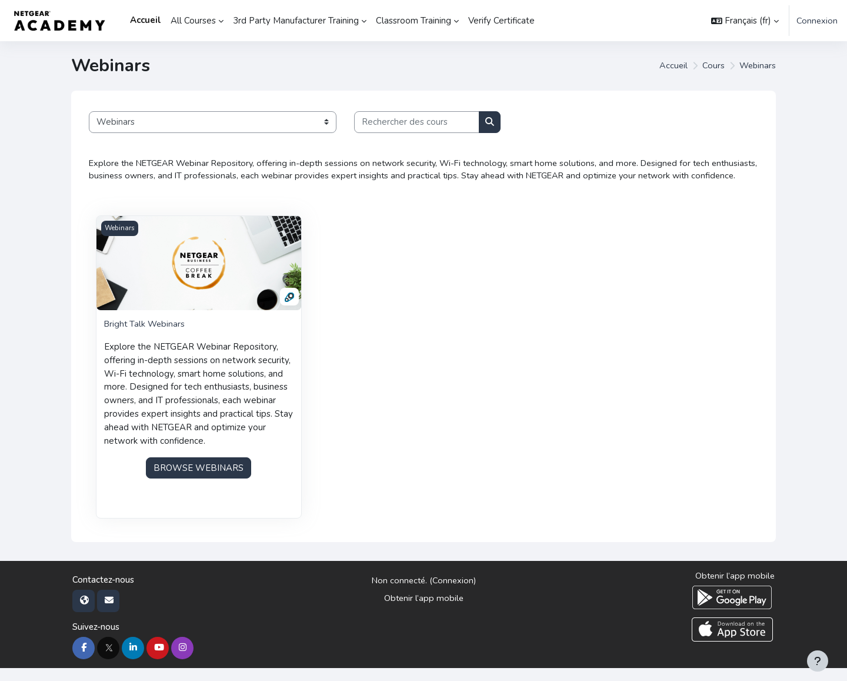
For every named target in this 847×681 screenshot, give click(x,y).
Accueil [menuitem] (145, 20)
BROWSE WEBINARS (199, 480)
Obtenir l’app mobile (423, 612)
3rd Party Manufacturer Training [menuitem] (296, 20)
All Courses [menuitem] (193, 20)
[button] (744, 20)
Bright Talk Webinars (146, 338)
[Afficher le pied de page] (817, 661)
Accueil (671, 66)
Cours (712, 66)
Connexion (817, 20)
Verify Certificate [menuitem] (501, 20)
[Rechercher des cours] (416, 122)
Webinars (757, 66)
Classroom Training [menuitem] (413, 20)
